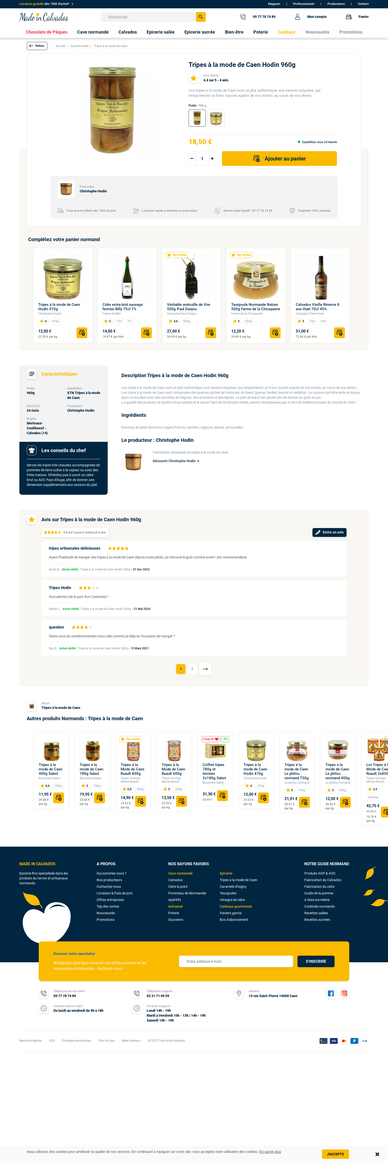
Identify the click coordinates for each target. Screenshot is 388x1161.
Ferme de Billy (112, 313)
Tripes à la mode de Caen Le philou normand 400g (337, 771)
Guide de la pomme (318, 893)
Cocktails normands (319, 906)
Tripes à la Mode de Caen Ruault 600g (173, 769)
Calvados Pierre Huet (310, 313)
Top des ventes (108, 906)
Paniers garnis (231, 913)
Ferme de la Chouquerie (247, 313)
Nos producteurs (109, 880)
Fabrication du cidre (319, 887)
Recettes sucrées (317, 920)
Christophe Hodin (50, 313)
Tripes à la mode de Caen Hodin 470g (59, 306)
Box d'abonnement (234, 920)
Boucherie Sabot (49, 778)
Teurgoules (228, 893)
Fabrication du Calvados (322, 880)
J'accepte (335, 1154)
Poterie (173, 913)
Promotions (106, 920)
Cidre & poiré (177, 887)
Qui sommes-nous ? (112, 873)
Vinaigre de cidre (232, 900)
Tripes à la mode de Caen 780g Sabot (91, 769)
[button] (37, 46)
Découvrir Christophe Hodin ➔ (176, 461)
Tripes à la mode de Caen (60, 708)
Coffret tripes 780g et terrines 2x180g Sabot (214, 771)
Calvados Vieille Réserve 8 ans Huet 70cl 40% (317, 306)
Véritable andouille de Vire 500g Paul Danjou (188, 306)
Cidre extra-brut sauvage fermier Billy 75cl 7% (123, 306)
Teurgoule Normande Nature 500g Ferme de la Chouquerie (255, 306)
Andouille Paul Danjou (182, 313)
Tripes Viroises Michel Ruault (130, 780)
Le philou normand (297, 782)
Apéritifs (174, 900)
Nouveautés (106, 913)
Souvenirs (175, 920)
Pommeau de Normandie (187, 893)
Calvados (175, 880)
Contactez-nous (109, 887)
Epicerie (226, 873)
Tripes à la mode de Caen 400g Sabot (50, 769)
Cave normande (180, 873)
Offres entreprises (110, 900)
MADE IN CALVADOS (37, 864)
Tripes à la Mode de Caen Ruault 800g (132, 769)
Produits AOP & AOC (320, 873)
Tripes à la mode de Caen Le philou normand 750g (297, 771)
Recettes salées (316, 913)
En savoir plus (270, 1152)
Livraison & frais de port (115, 893)
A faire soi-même (317, 900)
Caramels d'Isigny (233, 887)
